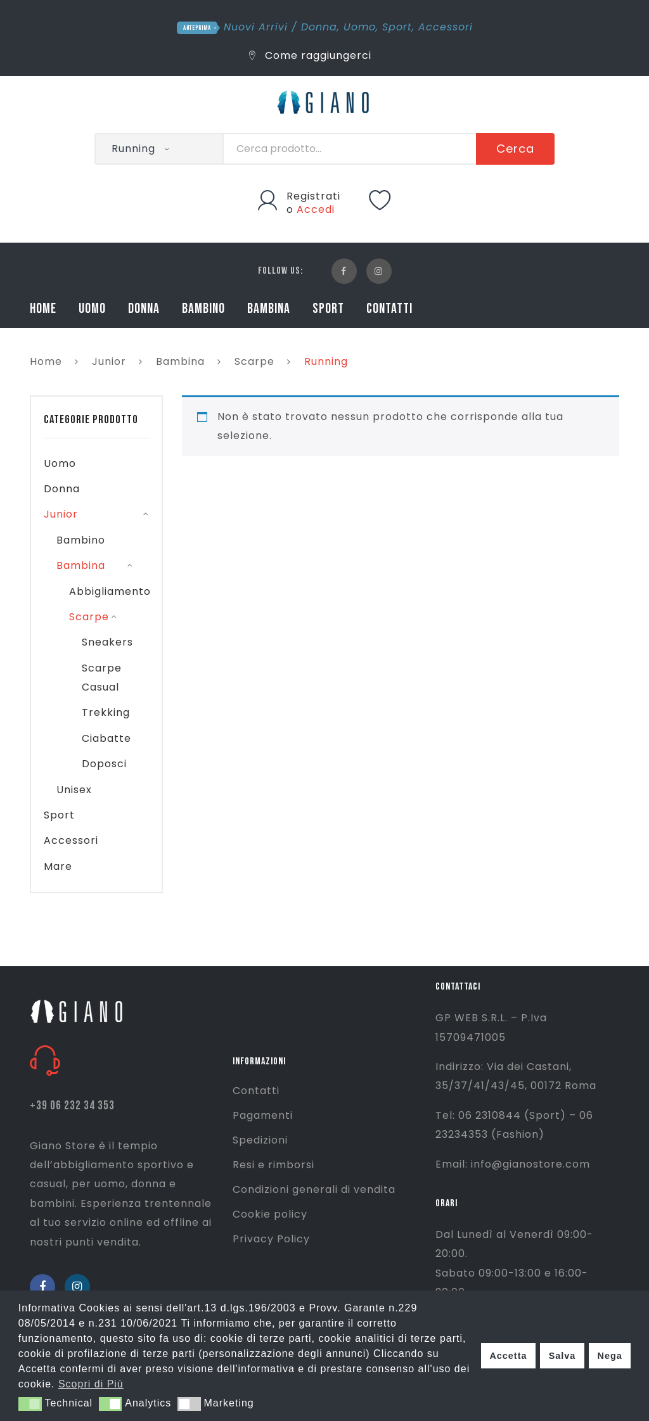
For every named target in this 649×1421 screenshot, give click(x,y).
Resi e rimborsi (273, 1164)
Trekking (106, 712)
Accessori (445, 27)
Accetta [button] (508, 1356)
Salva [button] (562, 1356)
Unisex (74, 789)
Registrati (313, 196)
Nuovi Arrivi (256, 27)
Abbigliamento (110, 591)
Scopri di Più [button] (91, 1384)
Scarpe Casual (102, 677)
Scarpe (254, 361)
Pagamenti (263, 1115)
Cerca (515, 148)
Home (46, 361)
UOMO (92, 308)
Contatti (256, 1090)
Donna (319, 27)
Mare (58, 866)
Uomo (360, 27)
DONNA (144, 308)
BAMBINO (203, 308)
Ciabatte (106, 738)
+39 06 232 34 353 (72, 1106)
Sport (397, 27)
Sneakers (107, 642)
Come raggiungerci (310, 55)
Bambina (180, 361)
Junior (109, 361)
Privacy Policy (271, 1239)
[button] (30, 1404)
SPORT (328, 308)
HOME (43, 308)
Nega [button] (609, 1356)
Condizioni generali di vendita (314, 1189)
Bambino (80, 540)
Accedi (316, 209)
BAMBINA (268, 308)
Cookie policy (270, 1214)
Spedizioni (260, 1140)
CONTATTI (389, 308)
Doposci (104, 763)
